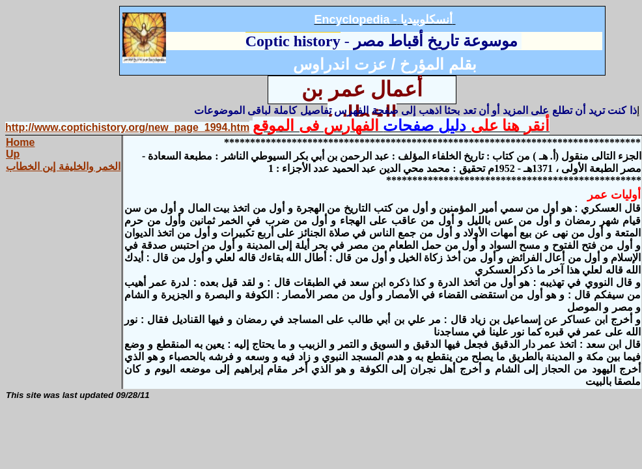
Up (13, 154)
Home (20, 142)
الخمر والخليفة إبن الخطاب (63, 166)
